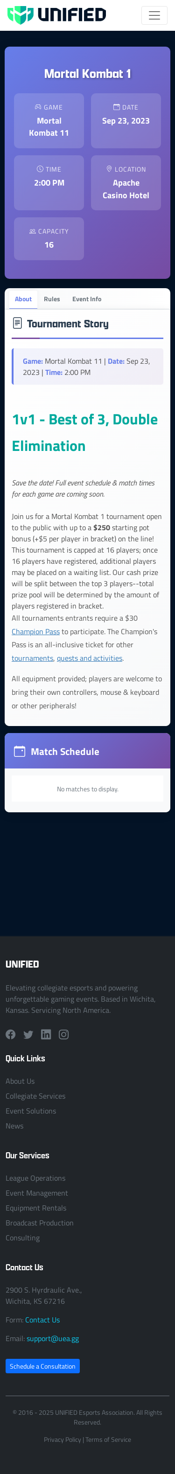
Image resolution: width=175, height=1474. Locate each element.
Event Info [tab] (86, 298)
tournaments (32, 658)
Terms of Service (108, 1439)
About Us (20, 1081)
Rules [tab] (52, 298)
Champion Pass (36, 631)
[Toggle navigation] (154, 15)
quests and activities (89, 658)
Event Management (37, 1193)
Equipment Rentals (36, 1208)
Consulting (23, 1237)
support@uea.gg (53, 1338)
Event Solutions (31, 1111)
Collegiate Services (35, 1096)
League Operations (35, 1178)
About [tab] (23, 298)
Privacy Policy (62, 1439)
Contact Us (42, 1320)
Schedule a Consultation (43, 1366)
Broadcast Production (40, 1223)
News (14, 1126)
